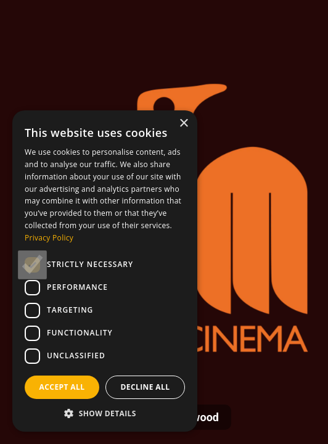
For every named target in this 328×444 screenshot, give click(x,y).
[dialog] (104, 271)
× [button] (183, 123)
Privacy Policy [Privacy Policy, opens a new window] (49, 237)
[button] (105, 413)
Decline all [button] (145, 387)
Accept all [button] (62, 387)
